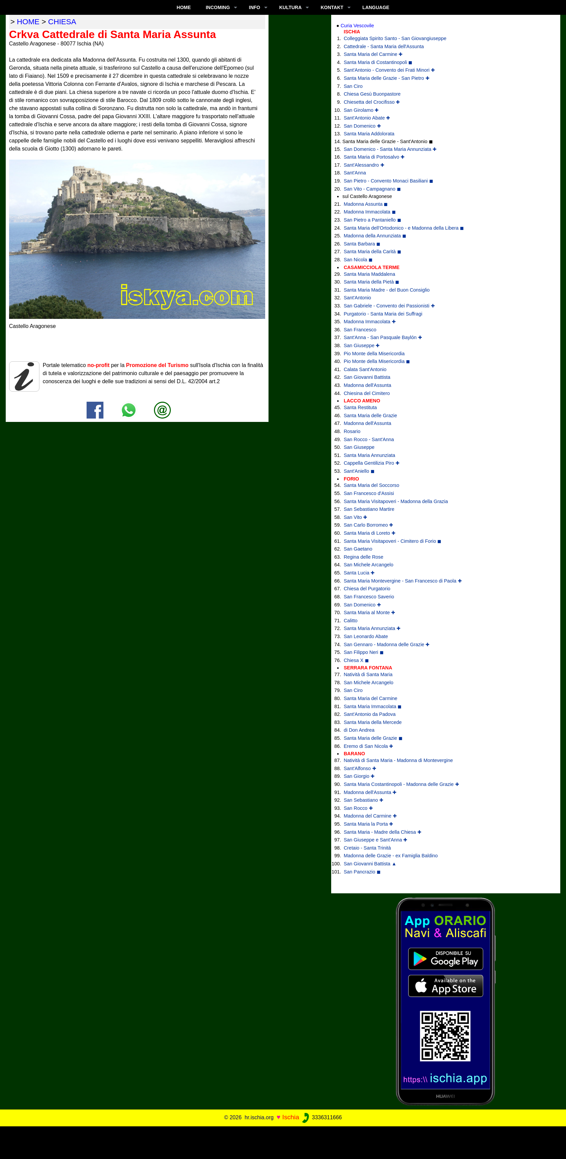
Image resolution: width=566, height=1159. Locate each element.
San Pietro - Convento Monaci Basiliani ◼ (388, 181)
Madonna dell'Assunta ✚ (370, 792)
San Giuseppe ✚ (362, 345)
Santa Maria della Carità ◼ (372, 251)
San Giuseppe (359, 447)
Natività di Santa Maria (368, 674)
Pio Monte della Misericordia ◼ (377, 361)
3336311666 (321, 1117)
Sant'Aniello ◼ (359, 471)
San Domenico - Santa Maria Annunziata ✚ (390, 149)
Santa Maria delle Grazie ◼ (373, 738)
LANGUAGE (376, 7)
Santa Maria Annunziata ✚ (372, 628)
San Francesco (360, 329)
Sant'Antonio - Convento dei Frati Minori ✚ (389, 70)
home (28, 22)
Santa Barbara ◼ (362, 243)
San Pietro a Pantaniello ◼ (372, 220)
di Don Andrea (359, 730)
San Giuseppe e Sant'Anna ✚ (375, 839)
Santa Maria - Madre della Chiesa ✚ (382, 832)
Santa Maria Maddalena (369, 274)
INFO (254, 7)
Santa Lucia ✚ (359, 572)
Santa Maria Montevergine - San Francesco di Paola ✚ (403, 581)
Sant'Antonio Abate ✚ (367, 118)
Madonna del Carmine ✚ (370, 816)
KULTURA (290, 7)
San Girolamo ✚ (361, 110)
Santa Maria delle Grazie (370, 415)
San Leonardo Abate (366, 636)
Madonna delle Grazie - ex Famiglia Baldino (391, 855)
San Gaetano (358, 549)
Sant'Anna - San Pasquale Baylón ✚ (383, 337)
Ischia (290, 1117)
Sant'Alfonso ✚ (360, 768)
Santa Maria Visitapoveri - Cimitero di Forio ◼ (392, 541)
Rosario (352, 431)
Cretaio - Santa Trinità (367, 848)
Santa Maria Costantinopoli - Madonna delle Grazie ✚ (401, 784)
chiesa (62, 22)
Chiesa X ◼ (356, 660)
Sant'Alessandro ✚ (364, 165)
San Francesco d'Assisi (369, 493)
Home (184, 7)
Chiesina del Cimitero (367, 393)
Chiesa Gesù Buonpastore (372, 94)
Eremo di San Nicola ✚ (368, 746)
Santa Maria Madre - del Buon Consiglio (387, 290)
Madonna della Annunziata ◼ (375, 235)
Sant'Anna (355, 172)
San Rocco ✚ (358, 808)
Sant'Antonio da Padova (370, 714)
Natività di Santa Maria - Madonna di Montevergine (398, 760)
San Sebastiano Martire (369, 509)
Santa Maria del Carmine (370, 698)
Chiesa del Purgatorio (367, 588)
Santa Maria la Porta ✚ (368, 824)
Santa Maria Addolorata (369, 133)
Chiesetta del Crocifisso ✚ (372, 102)
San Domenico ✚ (362, 126)
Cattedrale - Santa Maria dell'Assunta (384, 46)
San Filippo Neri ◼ (363, 652)
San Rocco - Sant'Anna (369, 439)
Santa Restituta (360, 407)
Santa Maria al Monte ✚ (369, 612)
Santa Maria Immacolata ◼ (373, 706)
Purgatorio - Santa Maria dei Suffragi (383, 314)
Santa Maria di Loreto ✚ (370, 533)
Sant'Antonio (357, 297)
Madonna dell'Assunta (367, 385)
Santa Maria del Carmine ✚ (373, 54)
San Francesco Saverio (369, 596)
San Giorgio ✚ (359, 776)
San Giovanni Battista (367, 377)
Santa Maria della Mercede (373, 722)
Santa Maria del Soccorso (371, 485)
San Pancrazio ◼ (362, 871)
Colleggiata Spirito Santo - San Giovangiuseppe (395, 38)
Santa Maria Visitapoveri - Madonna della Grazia (396, 501)
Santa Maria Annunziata (369, 455)
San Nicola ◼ (358, 259)
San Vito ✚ (355, 517)
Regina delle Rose (363, 557)
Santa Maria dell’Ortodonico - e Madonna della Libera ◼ (404, 228)
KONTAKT (332, 7)
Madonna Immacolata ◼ (370, 211)
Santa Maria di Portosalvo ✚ (374, 157)
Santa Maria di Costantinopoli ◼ (378, 62)
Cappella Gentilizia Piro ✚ (372, 463)
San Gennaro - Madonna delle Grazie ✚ (387, 644)
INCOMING (218, 7)
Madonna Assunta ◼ (366, 204)
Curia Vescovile (357, 25)
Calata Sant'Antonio (365, 369)
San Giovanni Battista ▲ (370, 863)
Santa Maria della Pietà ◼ (371, 282)
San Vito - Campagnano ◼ (372, 189)
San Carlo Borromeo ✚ (368, 525)
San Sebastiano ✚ (363, 800)
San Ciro (353, 86)
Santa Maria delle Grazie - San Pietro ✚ (386, 78)
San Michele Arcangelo (368, 564)
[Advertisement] (283, 1141)
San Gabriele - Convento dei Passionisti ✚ (389, 305)
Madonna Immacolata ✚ (370, 321)
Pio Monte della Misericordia (374, 353)
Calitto (350, 620)
